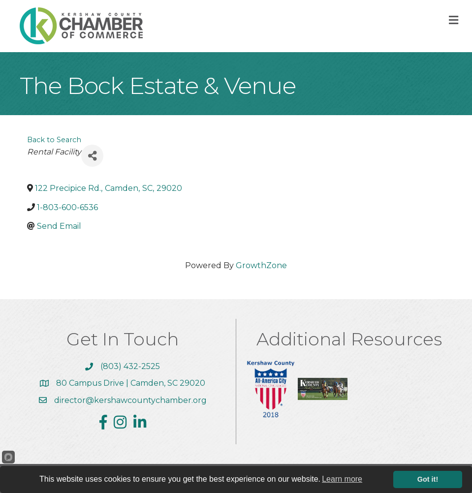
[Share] (92, 156)
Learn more (342, 479)
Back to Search (54, 139)
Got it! (427, 479)
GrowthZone (261, 265)
